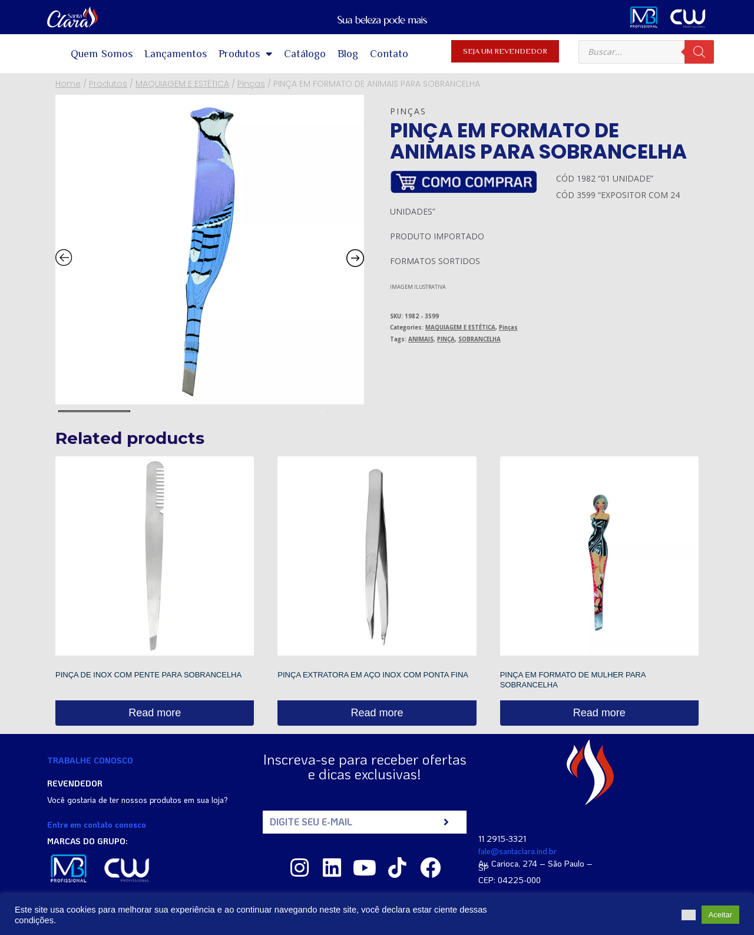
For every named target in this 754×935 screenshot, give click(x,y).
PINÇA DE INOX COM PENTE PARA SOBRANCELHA (148, 674)
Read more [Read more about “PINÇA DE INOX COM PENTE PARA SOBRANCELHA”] (154, 713)
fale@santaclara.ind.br (517, 851)
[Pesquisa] (699, 52)
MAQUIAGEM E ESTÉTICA (460, 327)
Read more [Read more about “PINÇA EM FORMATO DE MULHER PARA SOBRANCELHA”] (599, 713)
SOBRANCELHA (479, 339)
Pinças (408, 111)
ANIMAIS (421, 339)
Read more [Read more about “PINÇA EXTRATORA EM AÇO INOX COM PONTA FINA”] (376, 713)
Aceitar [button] (720, 914)
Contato (389, 54)
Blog (348, 54)
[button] (689, 915)
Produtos (245, 53)
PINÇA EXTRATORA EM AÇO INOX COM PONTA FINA (372, 674)
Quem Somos (102, 54)
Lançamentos (175, 54)
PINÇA (446, 339)
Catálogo (305, 54)
